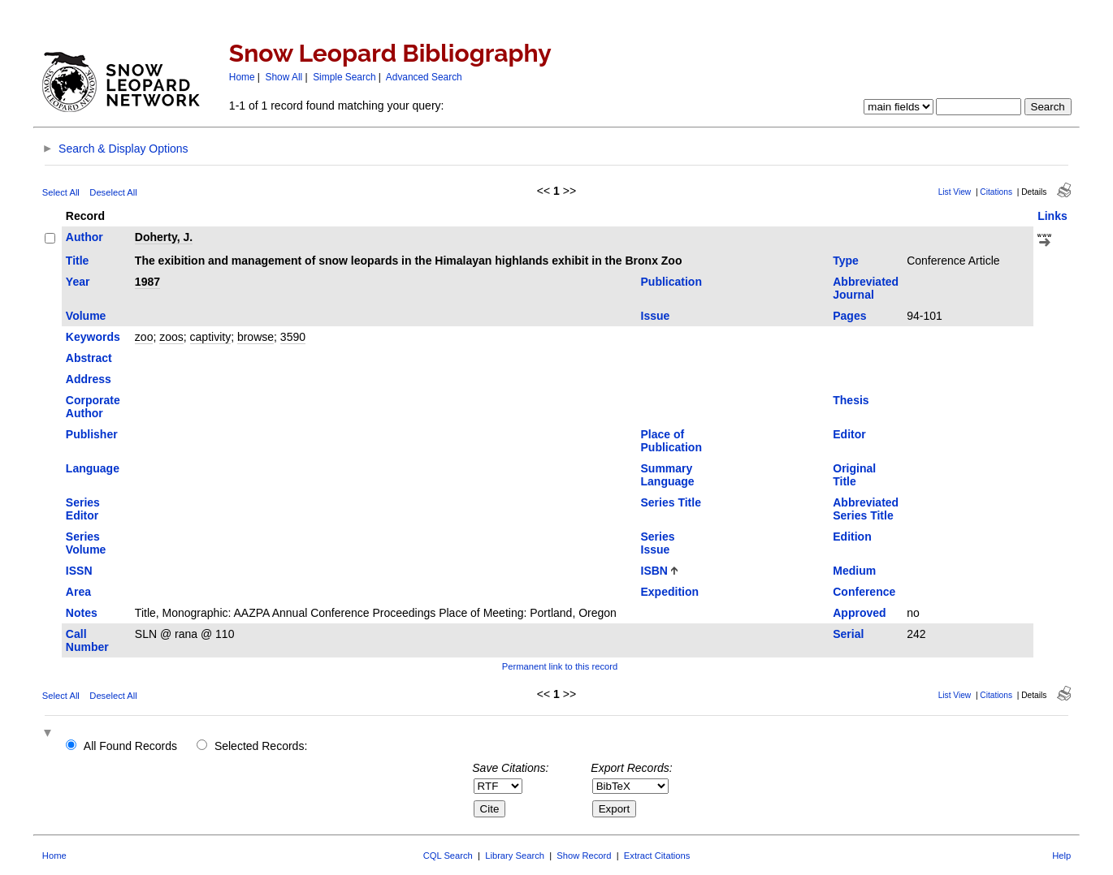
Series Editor (83, 509)
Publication (671, 281)
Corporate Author (93, 407)
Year (78, 281)
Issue (655, 315)
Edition (852, 536)
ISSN (79, 570)
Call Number (87, 640)
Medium (854, 570)
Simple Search (344, 77)
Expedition (670, 591)
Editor (849, 434)
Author (84, 237)
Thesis (850, 400)
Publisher (92, 434)
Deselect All (112, 192)
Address (88, 379)
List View (955, 192)
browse (255, 336)
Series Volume (86, 543)
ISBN (654, 570)
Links (1052, 215)
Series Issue (658, 543)
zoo (144, 336)
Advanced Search (424, 77)
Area (78, 591)
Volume (86, 315)
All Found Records (130, 745)
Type (846, 260)
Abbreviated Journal (866, 288)
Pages (849, 315)
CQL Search (448, 855)
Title (77, 260)
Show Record (583, 855)
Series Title (671, 502)
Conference (864, 591)
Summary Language (668, 475)
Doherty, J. (164, 237)
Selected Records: (260, 745)
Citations (996, 192)
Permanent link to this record (559, 666)
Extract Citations (657, 855)
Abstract (89, 357)
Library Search (514, 855)
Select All (61, 192)
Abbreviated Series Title (866, 509)
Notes (81, 612)
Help (1061, 855)
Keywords (93, 336)
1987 (147, 281)
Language (92, 468)
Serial (848, 633)
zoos (171, 336)
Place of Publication (671, 441)
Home (242, 77)
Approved (859, 612)
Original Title (854, 475)
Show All (284, 77)
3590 (292, 336)
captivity (211, 336)
